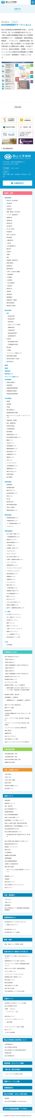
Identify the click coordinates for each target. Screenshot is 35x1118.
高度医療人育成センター (13, 591)
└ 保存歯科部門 (11, 319)
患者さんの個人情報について (12, 817)
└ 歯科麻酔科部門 (11, 336)
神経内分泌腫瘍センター (13, 605)
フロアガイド (8, 899)
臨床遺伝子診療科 (11, 305)
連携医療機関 (8, 858)
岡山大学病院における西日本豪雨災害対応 (15, 1050)
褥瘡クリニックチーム (12, 626)
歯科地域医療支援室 (12, 504)
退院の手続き (8, 783)
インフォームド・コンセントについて (14, 974)
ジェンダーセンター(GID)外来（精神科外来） (16, 728)
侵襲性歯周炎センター (12, 565)
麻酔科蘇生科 (10, 269)
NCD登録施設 (8, 852)
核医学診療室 (10, 474)
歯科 (8, 313)
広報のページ (8, 998)
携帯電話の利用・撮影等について (13, 977)
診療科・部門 (8, 193)
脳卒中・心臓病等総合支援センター (16, 608)
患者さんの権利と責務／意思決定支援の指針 (16, 823)
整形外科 (9, 249)
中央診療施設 (8, 398)
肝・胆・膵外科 (10, 229)
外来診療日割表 (9, 749)
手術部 (8, 407)
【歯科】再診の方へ (10, 671)
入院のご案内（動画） (10, 780)
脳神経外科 (9, 266)
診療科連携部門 (9, 531)
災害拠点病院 (8, 1053)
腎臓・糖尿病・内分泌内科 (13, 212)
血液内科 (9, 206)
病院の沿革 (7, 850)
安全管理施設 (8, 379)
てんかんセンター (11, 551)
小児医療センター (11, 545)
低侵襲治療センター (12, 454)
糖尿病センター (10, 457)
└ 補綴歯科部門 (11, 327)
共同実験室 (9, 645)
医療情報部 (9, 484)
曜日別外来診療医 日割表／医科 (13, 759)
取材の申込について (10, 882)
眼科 (8, 257)
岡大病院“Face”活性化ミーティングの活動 (15, 1003)
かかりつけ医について (10, 971)
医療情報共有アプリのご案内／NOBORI (15, 961)
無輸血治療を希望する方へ (11, 844)
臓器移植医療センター (12, 448)
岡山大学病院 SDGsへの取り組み (15, 1094)
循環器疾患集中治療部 (12, 412)
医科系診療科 (8, 198)
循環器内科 (9, 217)
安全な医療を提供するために (12, 829)
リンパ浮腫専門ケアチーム (13, 634)
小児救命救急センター (12, 588)
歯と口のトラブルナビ (10, 736)
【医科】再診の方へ (10, 662)
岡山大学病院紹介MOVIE (11, 1006)
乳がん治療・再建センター (13, 534)
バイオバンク (10, 526)
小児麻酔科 (9, 280)
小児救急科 (9, 286)
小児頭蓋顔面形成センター (13, 537)
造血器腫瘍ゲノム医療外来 (11, 697)
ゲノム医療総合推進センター (14, 523)
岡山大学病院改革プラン (11, 809)
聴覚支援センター (9, 374)
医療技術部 (7, 371)
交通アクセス (8, 902)
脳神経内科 (9, 220)
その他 (6, 642)
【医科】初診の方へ (10, 659)
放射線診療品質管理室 (12, 394)
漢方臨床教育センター (12, 574)
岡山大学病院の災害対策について (15, 1040)
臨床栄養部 (9, 431)
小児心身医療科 (10, 283)
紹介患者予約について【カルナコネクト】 (15, 922)
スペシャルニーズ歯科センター (14, 353)
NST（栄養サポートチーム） (14, 617)
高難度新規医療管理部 (12, 388)
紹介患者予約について (10, 929)
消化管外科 (9, 226)
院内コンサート (9, 887)
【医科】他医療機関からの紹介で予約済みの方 (16, 665)
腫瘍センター (10, 440)
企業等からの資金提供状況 (11, 864)
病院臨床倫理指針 (9, 812)
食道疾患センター (11, 579)
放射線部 (9, 404)
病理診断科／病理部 (12, 300)
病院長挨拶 (7, 800)
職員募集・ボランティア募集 (14, 1063)
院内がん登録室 (10, 507)
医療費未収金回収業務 (10, 855)
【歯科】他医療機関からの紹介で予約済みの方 (16, 674)
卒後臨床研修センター (12, 520)
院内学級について (9, 788)
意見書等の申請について (11, 679)
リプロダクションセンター (13, 571)
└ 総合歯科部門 (11, 316)
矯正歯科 (9, 347)
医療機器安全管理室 (12, 391)
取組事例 (7, 1098)
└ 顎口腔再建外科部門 (12, 341)
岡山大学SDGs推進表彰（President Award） (16, 1101)
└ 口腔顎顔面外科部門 (12, 344)
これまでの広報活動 (10, 1032)
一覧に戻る (17, 107)
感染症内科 (9, 223)
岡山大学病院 (9, 2)
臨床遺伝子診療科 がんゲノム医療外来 (15, 685)
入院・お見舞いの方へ (11, 770)
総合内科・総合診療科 (12, 200)
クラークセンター (11, 582)
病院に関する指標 (9, 867)
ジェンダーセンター (12, 463)
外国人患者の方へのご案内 (11, 739)
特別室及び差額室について (11, 785)
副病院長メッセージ (10, 803)
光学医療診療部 (10, 429)
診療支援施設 (8, 482)
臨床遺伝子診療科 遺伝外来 (12, 694)
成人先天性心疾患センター (13, 557)
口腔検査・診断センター (13, 548)
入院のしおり (8, 777)
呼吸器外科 (9, 232)
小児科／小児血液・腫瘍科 (13, 271)
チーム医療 (7, 611)
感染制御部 (9, 385)
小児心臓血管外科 (11, 246)
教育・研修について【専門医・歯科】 (14, 944)
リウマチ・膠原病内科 (12, 215)
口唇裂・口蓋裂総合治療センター (15, 559)
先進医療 (7, 879)
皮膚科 (8, 254)
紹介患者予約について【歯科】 (12, 932)
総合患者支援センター (12, 493)
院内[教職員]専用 (7, 148)
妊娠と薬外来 (8, 730)
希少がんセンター (11, 599)
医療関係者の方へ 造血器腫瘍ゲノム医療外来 (18, 700)
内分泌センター (10, 443)
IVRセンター (10, 460)
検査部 (8, 401)
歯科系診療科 (8, 310)
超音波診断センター (12, 451)
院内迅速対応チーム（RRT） (14, 637)
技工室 (8, 499)
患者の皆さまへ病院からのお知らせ (16, 951)
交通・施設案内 (9, 895)
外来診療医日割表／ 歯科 (11, 757)
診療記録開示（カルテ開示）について (14, 820)
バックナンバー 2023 (12, 1012)
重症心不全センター (12, 471)
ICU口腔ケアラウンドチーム (14, 614)
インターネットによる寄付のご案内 (14, 1074)
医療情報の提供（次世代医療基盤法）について (16, 826)
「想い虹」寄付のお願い (12, 1069)
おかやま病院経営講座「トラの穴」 (16, 1109)
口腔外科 (9, 339)
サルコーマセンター (12, 554)
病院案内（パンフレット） (11, 847)
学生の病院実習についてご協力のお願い (15, 991)
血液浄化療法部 (10, 426)
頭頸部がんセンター (12, 539)
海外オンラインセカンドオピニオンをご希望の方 (17, 742)
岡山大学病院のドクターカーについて (14, 885)
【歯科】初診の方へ (10, 668)
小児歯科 (9, 350)
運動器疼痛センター (12, 468)
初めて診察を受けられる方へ (12, 656)
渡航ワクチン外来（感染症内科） (13, 705)
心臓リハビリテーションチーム (14, 628)
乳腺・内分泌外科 (11, 234)
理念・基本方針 (9, 806)
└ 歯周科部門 (10, 322)
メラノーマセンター (12, 562)
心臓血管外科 (10, 240)
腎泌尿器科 (9, 237)
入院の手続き (8, 774)
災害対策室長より (9, 1044)
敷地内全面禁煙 (9, 983)
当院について (8, 796)
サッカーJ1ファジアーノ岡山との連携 (14, 1027)
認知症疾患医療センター (13, 542)
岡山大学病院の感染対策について (13, 832)
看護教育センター (11, 576)
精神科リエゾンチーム (12, 631)
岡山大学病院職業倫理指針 (11, 814)
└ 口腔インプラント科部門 (13, 324)
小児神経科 (9, 277)
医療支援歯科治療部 (12, 356)
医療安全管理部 (10, 382)
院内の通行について (10, 980)
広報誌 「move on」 (10, 1009)
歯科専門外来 (10, 361)
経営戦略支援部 (10, 487)
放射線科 (9, 291)
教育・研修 (8, 939)
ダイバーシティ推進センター (12, 377)
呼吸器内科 (9, 209)
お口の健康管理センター (13, 593)
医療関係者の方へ (10, 917)
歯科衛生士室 (10, 502)
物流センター (10, 496)
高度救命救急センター (12, 434)
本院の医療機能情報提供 (11, 861)
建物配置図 (7, 905)
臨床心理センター (11, 585)
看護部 (6, 368)
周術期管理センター (12, 446)
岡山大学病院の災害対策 (11, 1047)
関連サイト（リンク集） (12, 1081)
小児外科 (9, 243)
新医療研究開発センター (13, 518)
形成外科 (9, 252)
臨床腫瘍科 (9, 297)
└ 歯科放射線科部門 (12, 333)
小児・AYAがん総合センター (14, 602)
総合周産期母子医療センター (14, 437)
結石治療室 (9, 477)
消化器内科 (9, 203)
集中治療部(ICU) (11, 410)
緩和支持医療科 (10, 303)
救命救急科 (9, 294)
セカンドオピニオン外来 (11, 682)
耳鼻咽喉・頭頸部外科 (12, 260)
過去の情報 (9, 1022)
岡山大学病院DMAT (9, 1056)
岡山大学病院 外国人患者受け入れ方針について (16, 841)
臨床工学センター (11, 490)
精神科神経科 (10, 263)
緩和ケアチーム (10, 623)
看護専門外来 (8, 733)
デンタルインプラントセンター (14, 568)
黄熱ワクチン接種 (9, 708)
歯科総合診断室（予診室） (13, 359)
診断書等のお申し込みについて (12, 676)
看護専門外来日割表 (10, 762)
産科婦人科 (9, 288)
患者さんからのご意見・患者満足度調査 (15, 968)
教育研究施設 (8, 515)
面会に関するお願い (10, 988)
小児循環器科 (10, 274)
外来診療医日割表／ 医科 (11, 754)
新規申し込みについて (12, 925)
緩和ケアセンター (11, 596)
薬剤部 (6, 365)
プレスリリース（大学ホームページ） (14, 1019)
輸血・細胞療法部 (11, 423)
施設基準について (9, 876)
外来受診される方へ (11, 652)
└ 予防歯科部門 (11, 330)
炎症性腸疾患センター (12, 466)
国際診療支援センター (12, 510)
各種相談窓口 (17, 183)
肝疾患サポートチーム (12, 620)
